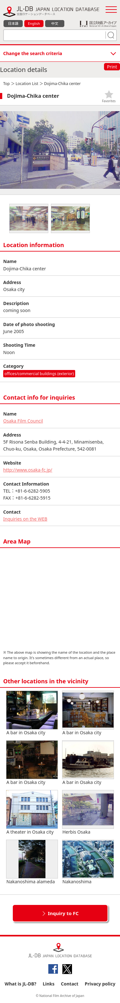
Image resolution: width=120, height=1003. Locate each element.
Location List (27, 83)
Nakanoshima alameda (32, 862)
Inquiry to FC (63, 913)
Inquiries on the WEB (25, 519)
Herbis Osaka (88, 812)
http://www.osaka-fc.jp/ (27, 470)
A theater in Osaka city (32, 812)
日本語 (13, 23)
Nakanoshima (88, 862)
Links (48, 984)
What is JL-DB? (20, 984)
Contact (69, 984)
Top (6, 83)
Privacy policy (100, 984)
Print (112, 67)
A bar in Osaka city (32, 713)
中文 (54, 23)
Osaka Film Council (23, 421)
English (34, 23)
